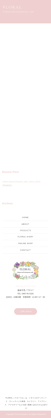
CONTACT (25, 250)
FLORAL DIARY (25, 237)
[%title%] (7, 185)
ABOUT (25, 224)
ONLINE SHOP (25, 243)
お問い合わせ (26, 311)
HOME (25, 217)
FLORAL (12, 7)
